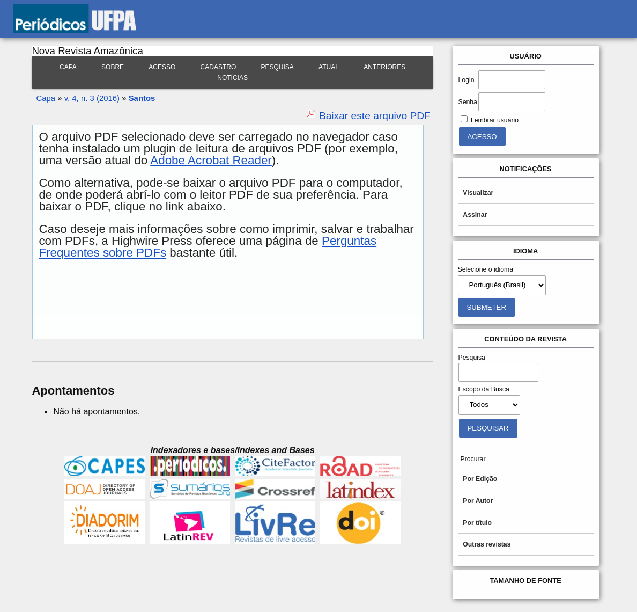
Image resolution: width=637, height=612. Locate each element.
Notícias (232, 78)
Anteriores (384, 67)
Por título (477, 523)
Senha (467, 102)
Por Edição (480, 479)
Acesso (162, 67)
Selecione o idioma (486, 269)
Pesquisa (277, 67)
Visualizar (478, 192)
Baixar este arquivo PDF (375, 115)
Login (466, 80)
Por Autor (478, 501)
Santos (142, 98)
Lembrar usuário (495, 120)
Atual (328, 67)
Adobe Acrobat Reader (211, 160)
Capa (68, 67)
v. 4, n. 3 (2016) (92, 98)
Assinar (475, 214)
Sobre (112, 67)
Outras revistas (486, 544)
